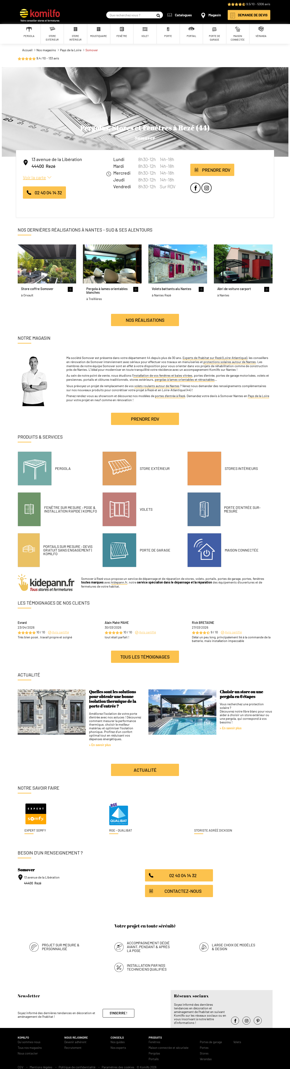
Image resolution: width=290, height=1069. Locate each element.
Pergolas (154, 1052)
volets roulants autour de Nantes (156, 386)
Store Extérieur (155, 468)
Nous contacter (28, 1052)
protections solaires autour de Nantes (229, 362)
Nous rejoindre (76, 1036)
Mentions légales (41, 1066)
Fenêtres (154, 1040)
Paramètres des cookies (118, 1066)
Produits (155, 1036)
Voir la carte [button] (34, 177)
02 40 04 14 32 (48, 192)
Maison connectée (242, 550)
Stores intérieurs (241, 468)
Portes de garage (211, 1040)
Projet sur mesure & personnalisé (61, 945)
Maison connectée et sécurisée (168, 1046)
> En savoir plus (100, 745)
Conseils (117, 1036)
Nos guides (118, 1040)
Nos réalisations (145, 320)
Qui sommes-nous (29, 1040)
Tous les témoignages (145, 656)
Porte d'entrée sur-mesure (242, 509)
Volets (146, 509)
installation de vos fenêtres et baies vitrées (162, 375)
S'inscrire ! (118, 1012)
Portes (204, 1046)
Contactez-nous (183, 891)
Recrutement (73, 1046)
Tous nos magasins (30, 1046)
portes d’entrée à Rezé (170, 396)
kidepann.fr (119, 582)
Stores (204, 1052)
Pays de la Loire (258, 396)
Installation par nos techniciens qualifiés (147, 966)
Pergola (63, 468)
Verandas (206, 1057)
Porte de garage (155, 550)
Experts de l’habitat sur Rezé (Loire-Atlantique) (215, 358)
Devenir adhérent (75, 1040)
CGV (20, 1066)
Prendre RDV (216, 170)
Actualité (145, 770)
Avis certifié (60, 632)
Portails (154, 1057)
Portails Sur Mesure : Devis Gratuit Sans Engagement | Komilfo (67, 550)
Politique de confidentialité (77, 1066)
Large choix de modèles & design (233, 945)
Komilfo (23, 1036)
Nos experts (118, 1046)
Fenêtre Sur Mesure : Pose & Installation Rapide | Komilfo (70, 509)
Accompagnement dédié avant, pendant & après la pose (148, 945)
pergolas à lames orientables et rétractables (185, 379)
